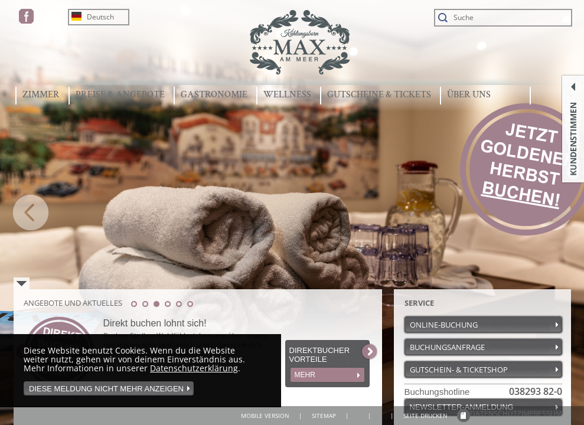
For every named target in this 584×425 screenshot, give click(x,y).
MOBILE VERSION (265, 415)
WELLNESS (287, 95)
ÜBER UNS (469, 95)
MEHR (305, 375)
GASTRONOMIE (214, 95)
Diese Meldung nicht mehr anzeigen (106, 388)
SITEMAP (324, 415)
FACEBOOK (26, 16)
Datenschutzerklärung (194, 368)
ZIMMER (41, 95)
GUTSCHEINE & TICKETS (379, 95)
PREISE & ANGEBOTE (120, 95)
